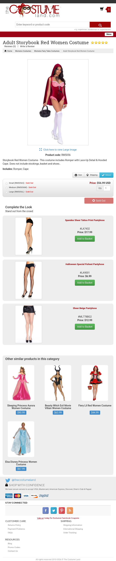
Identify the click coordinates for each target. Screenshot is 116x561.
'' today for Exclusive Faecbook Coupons (58, 518)
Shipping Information (72, 525)
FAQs (10, 532)
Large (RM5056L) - (19, 192)
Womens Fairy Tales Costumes (47, 51)
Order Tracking (69, 532)
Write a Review (27, 46)
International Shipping (73, 529)
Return (106, 175)
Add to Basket (84, 238)
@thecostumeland (24, 480)
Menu (109, 34)
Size (78, 175)
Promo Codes (14, 547)
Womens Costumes (23, 51)
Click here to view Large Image (58, 149)
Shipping (91, 175)
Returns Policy (14, 525)
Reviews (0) (10, 46)
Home (8, 51)
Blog (10, 543)
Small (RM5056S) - (19, 183)
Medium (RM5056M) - (20, 187)
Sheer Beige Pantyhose (85, 308)
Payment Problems (16, 529)
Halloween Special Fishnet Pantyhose (85, 264)
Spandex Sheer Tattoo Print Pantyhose (85, 220)
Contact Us (13, 551)
